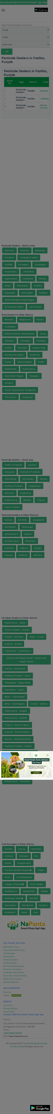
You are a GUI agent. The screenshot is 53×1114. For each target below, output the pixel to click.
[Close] (47, 755)
